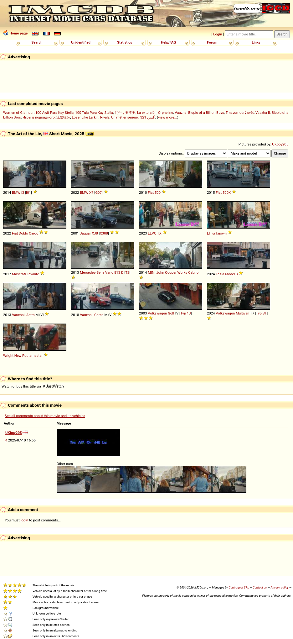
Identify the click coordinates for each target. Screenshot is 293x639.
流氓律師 (63, 117)
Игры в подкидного (39, 117)
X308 (104, 233)
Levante (33, 274)
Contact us (260, 587)
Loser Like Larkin (85, 117)
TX (159, 233)
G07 (98, 192)
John (160, 272)
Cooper (171, 272)
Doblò (23, 233)
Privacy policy (279, 587)
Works (182, 272)
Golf (171, 313)
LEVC (152, 233)
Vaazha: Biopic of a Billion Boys (199, 112)
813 (117, 272)
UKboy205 (280, 144)
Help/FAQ (168, 42)
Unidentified (80, 42)
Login (217, 34)
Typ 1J (185, 313)
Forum (212, 42)
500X (227, 192)
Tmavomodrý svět (240, 112)
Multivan (242, 313)
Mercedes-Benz (92, 272)
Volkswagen (157, 313)
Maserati (19, 274)
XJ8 (95, 233)
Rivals (105, 117)
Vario (109, 272)
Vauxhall (18, 315)
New (18, 355)
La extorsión (147, 112)
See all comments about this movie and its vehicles (45, 416)
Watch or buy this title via (33, 386)
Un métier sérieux (125, 117)
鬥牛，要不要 (125, 112)
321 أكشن (147, 117)
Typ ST (261, 313)
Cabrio (193, 272)
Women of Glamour (18, 112)
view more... (167, 117)
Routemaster (32, 355)
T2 (127, 272)
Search (36, 42)
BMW (16, 192)
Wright (8, 355)
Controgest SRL (239, 587)
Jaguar (85, 233)
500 (158, 192)
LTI (209, 233)
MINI (151, 272)
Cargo (33, 233)
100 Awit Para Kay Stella (54, 112)
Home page (18, 33)
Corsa (99, 315)
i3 (22, 192)
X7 (91, 192)
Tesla (220, 274)
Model (230, 274)
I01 (28, 192)
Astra (30, 315)
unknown (219, 233)
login (24, 520)
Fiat (151, 192)
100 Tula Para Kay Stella (94, 112)
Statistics (124, 42)
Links (256, 42)
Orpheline (165, 112)
